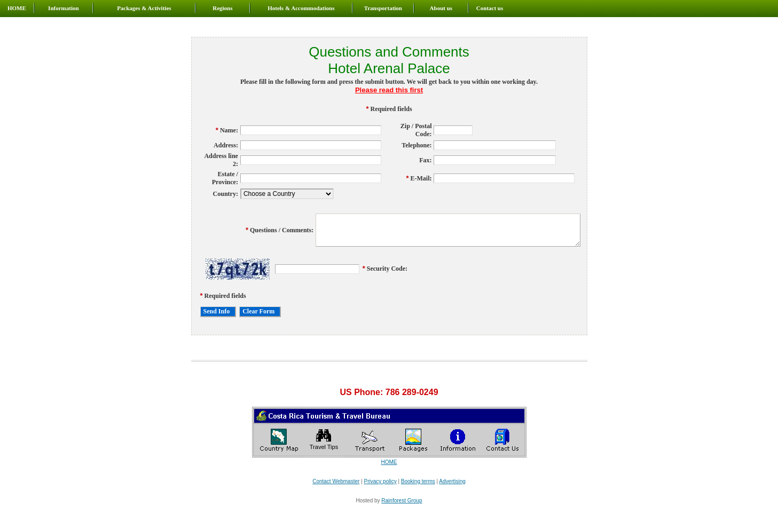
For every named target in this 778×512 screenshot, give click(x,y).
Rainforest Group (401, 500)
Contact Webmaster (335, 481)
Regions (222, 8)
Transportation (383, 8)
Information (63, 8)
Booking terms (418, 481)
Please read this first (389, 90)
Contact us (489, 8)
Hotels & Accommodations (301, 8)
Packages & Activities (144, 8)
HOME (16, 8)
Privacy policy (380, 481)
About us (441, 8)
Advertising (452, 481)
